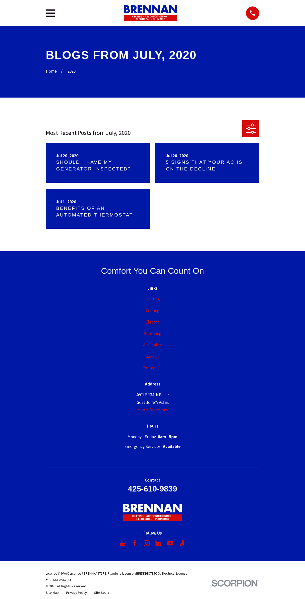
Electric (153, 322)
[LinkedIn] (158, 543)
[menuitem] (52, 593)
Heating (152, 299)
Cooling (152, 310)
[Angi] (182, 543)
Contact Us (152, 368)
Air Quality (152, 345)
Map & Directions (152, 410)
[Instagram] (147, 543)
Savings (152, 356)
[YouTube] (170, 543)
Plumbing (152, 333)
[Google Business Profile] (123, 543)
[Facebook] (135, 543)
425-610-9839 (152, 488)
